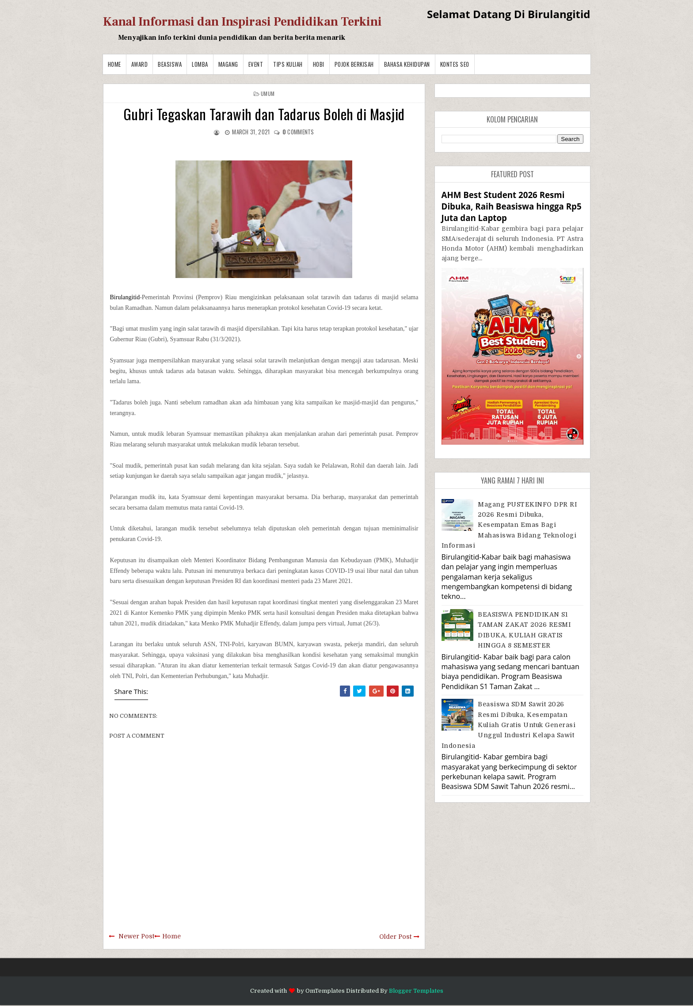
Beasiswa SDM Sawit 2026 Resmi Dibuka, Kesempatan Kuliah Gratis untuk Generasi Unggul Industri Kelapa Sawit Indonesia (509, 725)
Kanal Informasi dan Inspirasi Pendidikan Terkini (242, 22)
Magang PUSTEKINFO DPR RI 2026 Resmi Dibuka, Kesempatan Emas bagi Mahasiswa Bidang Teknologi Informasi (509, 525)
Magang (228, 64)
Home (114, 64)
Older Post (395, 936)
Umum (267, 93)
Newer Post (136, 936)
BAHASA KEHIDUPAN (407, 64)
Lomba (200, 64)
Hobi (318, 64)
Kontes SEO (454, 64)
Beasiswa (170, 64)
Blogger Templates (416, 990)
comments (298, 131)
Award (139, 64)
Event (255, 64)
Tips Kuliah (288, 64)
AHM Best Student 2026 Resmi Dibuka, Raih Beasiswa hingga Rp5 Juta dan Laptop (512, 206)
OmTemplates (325, 990)
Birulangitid (125, 297)
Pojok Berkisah (354, 64)
